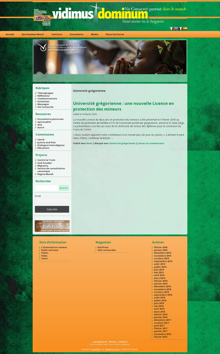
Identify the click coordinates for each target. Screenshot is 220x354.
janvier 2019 (160, 283)
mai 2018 (158, 306)
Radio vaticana (49, 250)
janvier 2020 (160, 250)
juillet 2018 (160, 300)
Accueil (10, 34)
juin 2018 (159, 303)
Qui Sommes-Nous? (33, 34)
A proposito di (100, 341)
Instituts (57, 34)
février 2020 (160, 247)
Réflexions (43, 95)
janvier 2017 (160, 331)
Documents (76, 34)
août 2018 (159, 297)
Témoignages (45, 93)
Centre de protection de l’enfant (90, 122)
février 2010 (160, 336)
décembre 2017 (162, 319)
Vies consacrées (107, 250)
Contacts (122, 341)
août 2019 (159, 264)
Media (94, 34)
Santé (40, 139)
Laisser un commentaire (150, 143)
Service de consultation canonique (51, 170)
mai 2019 (158, 272)
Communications (47, 98)
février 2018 (160, 314)
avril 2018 (159, 308)
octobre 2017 (161, 322)
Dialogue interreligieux (51, 145)
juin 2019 (159, 269)
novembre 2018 (162, 289)
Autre (40, 127)
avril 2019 (159, 275)
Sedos (44, 252)
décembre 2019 (162, 252)
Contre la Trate (46, 160)
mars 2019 (159, 278)
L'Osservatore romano (54, 247)
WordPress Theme (112, 349)
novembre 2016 (162, 334)
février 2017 (160, 328)
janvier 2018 (160, 317)
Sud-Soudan (44, 162)
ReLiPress (103, 247)
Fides (44, 255)
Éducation (43, 147)
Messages (43, 104)
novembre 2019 (162, 255)
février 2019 (160, 280)
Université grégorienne (122, 143)
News (89, 143)
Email (38, 196)
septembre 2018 (163, 294)
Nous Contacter (115, 34)
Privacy (112, 341)
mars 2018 (159, 311)
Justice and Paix (46, 142)
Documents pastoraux (50, 119)
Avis (39, 124)
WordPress (96, 349)
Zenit (44, 258)
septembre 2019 (163, 261)
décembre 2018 (162, 286)
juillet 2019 (160, 266)
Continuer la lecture (101, 138)
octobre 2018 (161, 292)
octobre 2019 (161, 258)
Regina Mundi (45, 174)
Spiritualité (44, 121)
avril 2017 (159, 325)
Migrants (42, 165)
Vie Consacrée (45, 106)
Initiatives (43, 101)
